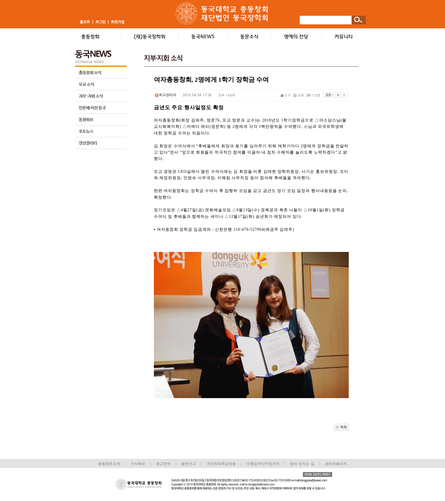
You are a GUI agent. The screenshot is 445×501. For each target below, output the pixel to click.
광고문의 (163, 463)
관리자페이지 (336, 463)
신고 (286, 95)
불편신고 (188, 463)
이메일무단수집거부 (263, 463)
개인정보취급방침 (221, 463)
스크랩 (313, 95)
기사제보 (138, 463)
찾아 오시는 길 (302, 463)
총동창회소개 (109, 463)
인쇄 (299, 95)
